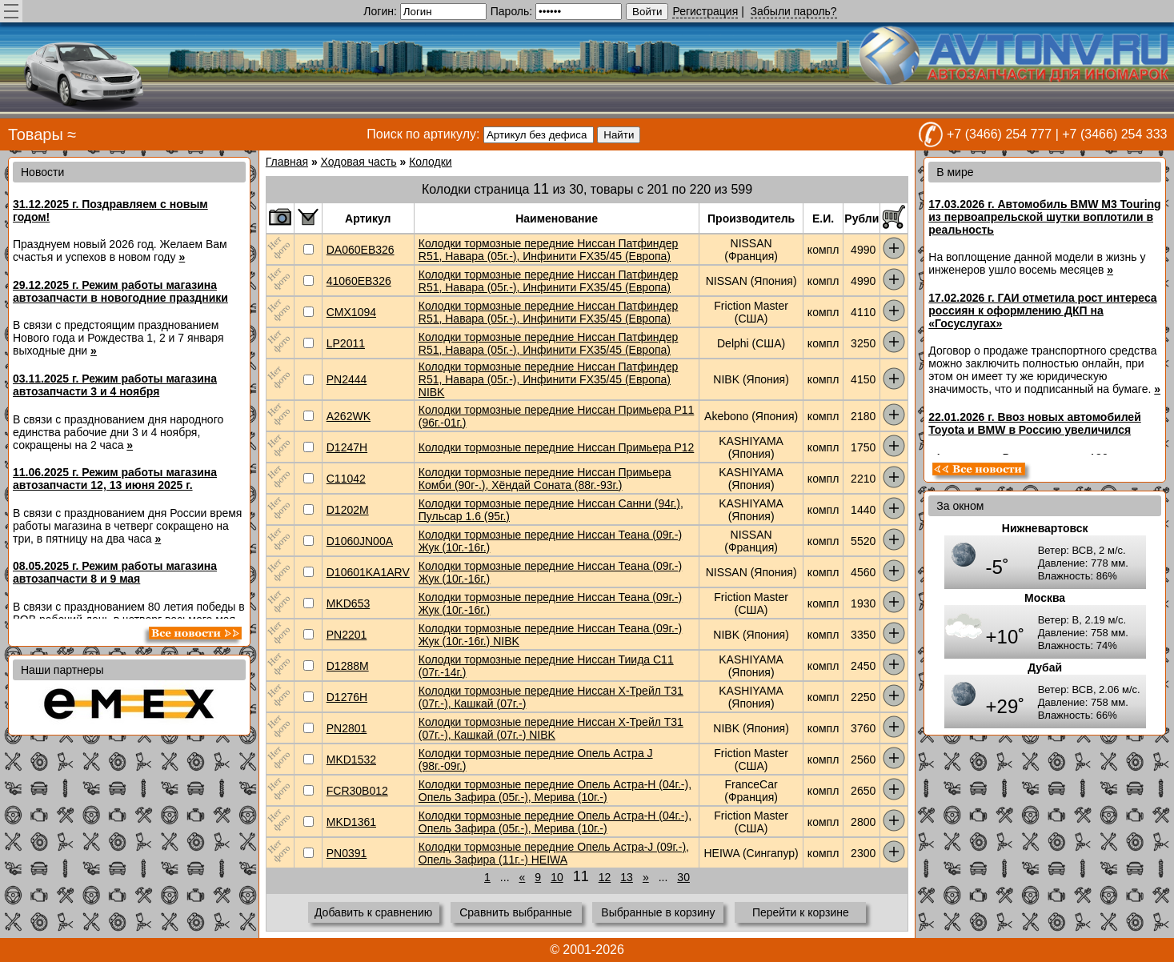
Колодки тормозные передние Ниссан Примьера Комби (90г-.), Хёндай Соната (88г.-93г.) (545, 478)
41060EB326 (359, 281)
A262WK (349, 416)
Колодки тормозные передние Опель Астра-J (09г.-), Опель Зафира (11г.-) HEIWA (554, 853)
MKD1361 (351, 822)
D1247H (347, 447)
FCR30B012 (357, 790)
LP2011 (346, 343)
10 (557, 877)
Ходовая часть (359, 161)
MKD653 (348, 603)
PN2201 (347, 634)
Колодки (430, 161)
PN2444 (347, 379)
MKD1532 (351, 759)
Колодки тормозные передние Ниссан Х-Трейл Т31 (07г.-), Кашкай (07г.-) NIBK (551, 728)
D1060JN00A (360, 541)
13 (626, 877)
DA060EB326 (361, 249)
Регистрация (705, 11)
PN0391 (347, 853)
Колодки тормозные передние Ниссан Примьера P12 (557, 447)
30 (683, 877)
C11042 (346, 478)
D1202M (348, 509)
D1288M (348, 665)
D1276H (347, 697)
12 (605, 877)
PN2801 (347, 728)
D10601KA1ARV (368, 572)
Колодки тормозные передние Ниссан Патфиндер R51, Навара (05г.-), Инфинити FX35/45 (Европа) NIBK (549, 379)
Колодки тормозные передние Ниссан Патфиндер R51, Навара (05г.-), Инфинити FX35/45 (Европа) (549, 250)
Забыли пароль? (794, 11)
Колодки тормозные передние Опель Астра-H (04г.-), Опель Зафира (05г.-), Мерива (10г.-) (555, 791)
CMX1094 (351, 312)
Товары (35, 134)
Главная (287, 161)
